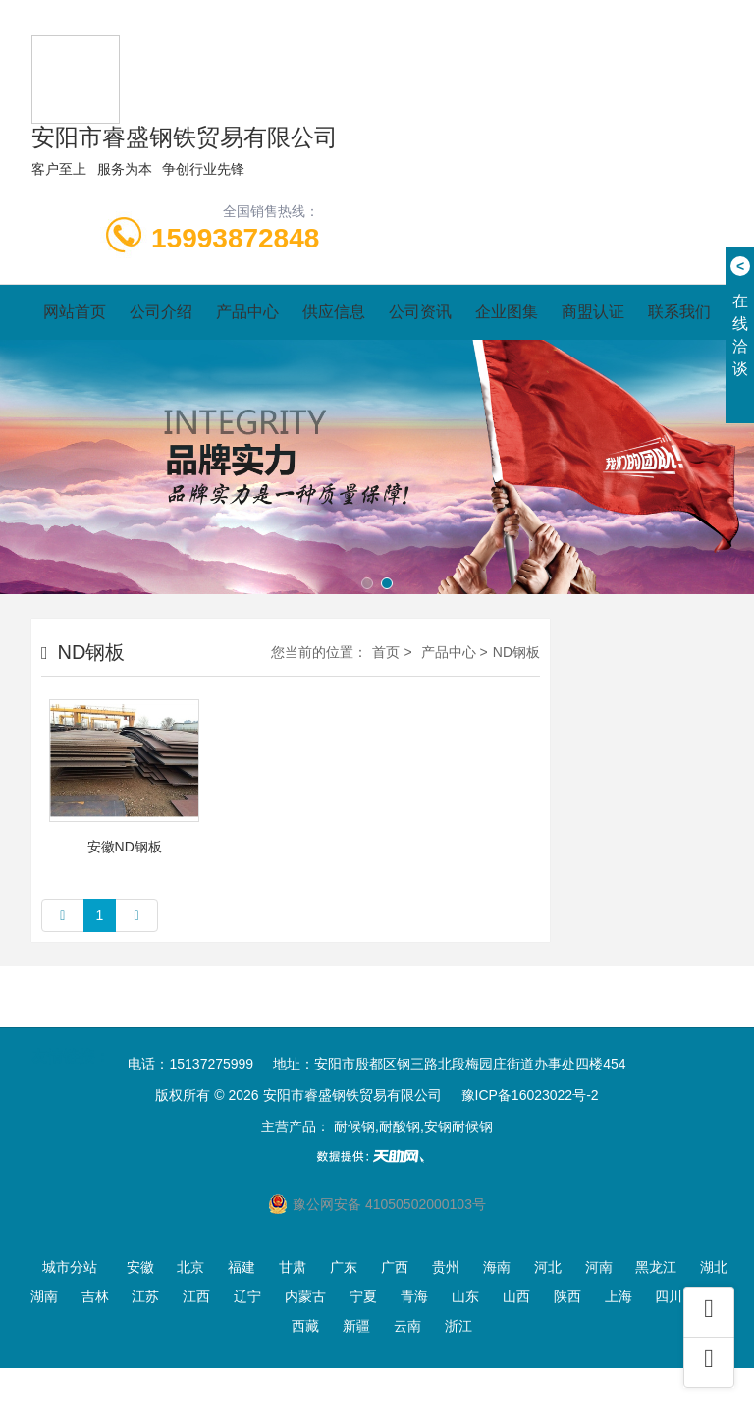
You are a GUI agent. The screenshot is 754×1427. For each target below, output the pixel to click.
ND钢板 (516, 652)
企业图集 (506, 311)
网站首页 (74, 311)
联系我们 (679, 311)
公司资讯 (420, 311)
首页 (386, 652)
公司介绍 (161, 311)
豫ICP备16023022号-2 (530, 1095)
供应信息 (333, 311)
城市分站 (69, 1267)
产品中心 (247, 311)
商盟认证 (593, 311)
